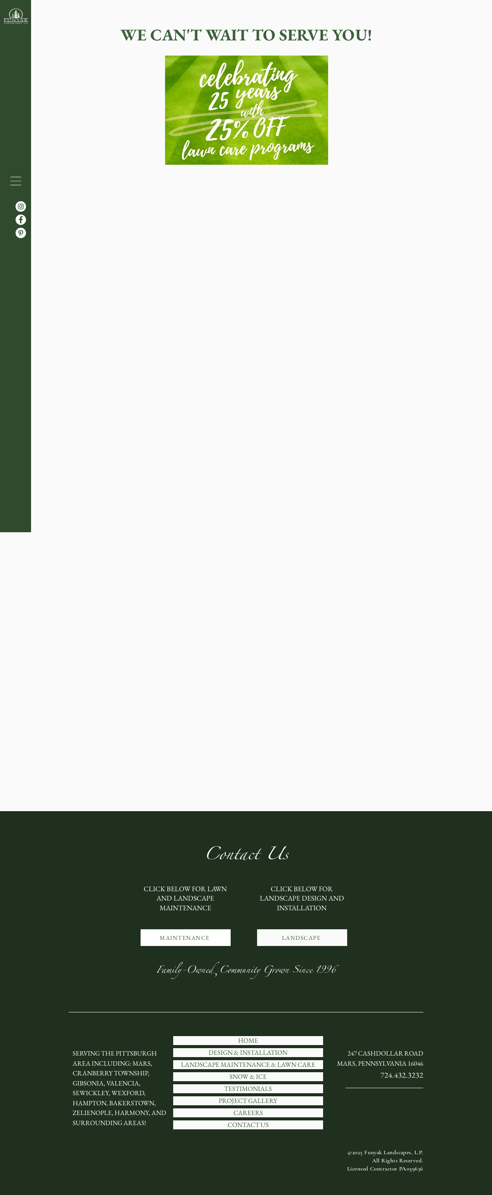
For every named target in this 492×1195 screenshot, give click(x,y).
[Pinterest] (21, 233)
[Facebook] (21, 219)
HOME (248, 1040)
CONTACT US (248, 1125)
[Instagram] (21, 206)
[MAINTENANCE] (186, 937)
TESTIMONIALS (248, 1089)
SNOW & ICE (248, 1077)
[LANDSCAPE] (302, 937)
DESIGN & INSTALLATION (248, 1053)
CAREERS (248, 1113)
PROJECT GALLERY (248, 1101)
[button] (15, 181)
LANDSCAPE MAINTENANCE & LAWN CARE (248, 1065)
